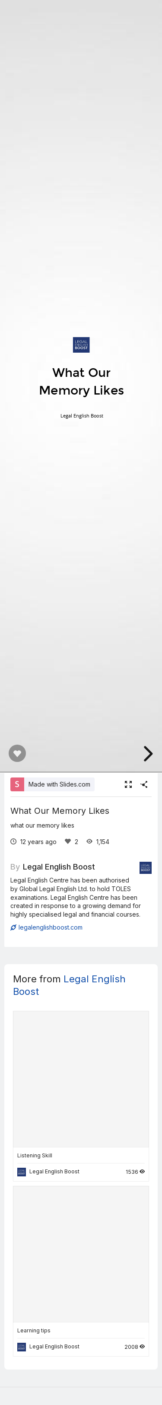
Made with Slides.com (59, 784)
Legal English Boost (59, 866)
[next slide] (147, 753)
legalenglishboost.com (46, 927)
